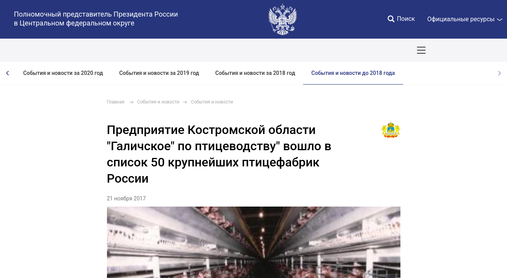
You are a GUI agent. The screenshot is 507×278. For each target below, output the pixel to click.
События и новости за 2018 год (255, 73)
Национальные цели (151, 50)
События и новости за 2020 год (63, 73)
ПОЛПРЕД (62, 50)
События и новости (158, 102)
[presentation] (7, 73)
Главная (116, 102)
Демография (206, 50)
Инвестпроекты (326, 50)
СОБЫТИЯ (100, 50)
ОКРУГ (28, 50)
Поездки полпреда (383, 50)
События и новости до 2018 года (353, 73)
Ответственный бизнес (263, 50)
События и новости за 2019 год (159, 73)
